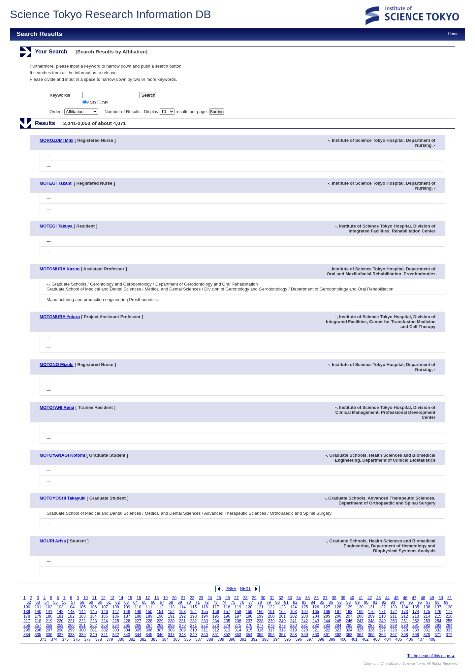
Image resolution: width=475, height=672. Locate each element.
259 (60, 625)
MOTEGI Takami (56, 183)
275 (238, 625)
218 (38, 621)
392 (254, 639)
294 (449, 625)
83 (304, 602)
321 (315, 630)
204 (315, 616)
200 (271, 616)
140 (38, 611)
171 (382, 611)
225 (115, 621)
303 (115, 630)
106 (93, 607)
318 (282, 630)
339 (82, 634)
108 (115, 607)
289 (393, 625)
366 (382, 634)
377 (87, 639)
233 (204, 621)
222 (82, 621)
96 (419, 602)
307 (160, 630)
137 (437, 607)
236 (238, 621)
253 (427, 621)
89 (357, 602)
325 (360, 630)
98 (437, 602)
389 (220, 639)
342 (115, 634)
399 (332, 639)
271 (193, 625)
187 (126, 616)
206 (337, 616)
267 (149, 625)
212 (404, 616)
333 (449, 630)
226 (126, 621)
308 (171, 630)
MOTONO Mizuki (57, 364)
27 (236, 598)
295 (26, 630)
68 (171, 602)
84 (313, 602)
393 (265, 639)
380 (120, 639)
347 (171, 634)
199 (260, 616)
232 (193, 621)
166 (327, 611)
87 (339, 602)
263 (104, 625)
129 (349, 607)
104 (71, 607)
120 (249, 607)
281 (304, 625)
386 (187, 639)
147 (115, 611)
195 (215, 616)
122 (271, 607)
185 (104, 616)
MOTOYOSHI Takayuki (62, 498)
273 (215, 625)
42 (369, 598)
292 (427, 625)
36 (316, 598)
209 (371, 616)
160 (260, 611)
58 (82, 602)
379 (109, 639)
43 (378, 598)
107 (104, 607)
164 (304, 611)
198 (249, 616)
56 (64, 602)
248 (371, 621)
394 (276, 639)
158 (238, 611)
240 (282, 621)
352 (226, 634)
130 (360, 607)
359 (304, 634)
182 (71, 616)
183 (82, 616)
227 (138, 621)
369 (415, 634)
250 (393, 621)
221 (71, 621)
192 (182, 616)
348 (182, 634)
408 (431, 639)
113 (171, 607)
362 (337, 634)
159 (249, 611)
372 (449, 634)
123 (282, 607)
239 (271, 621)
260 (71, 625)
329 (404, 630)
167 (337, 611)
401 (354, 639)
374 (54, 639)
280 (293, 625)
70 (188, 602)
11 (94, 598)
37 (325, 598)
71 (197, 602)
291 (415, 625)
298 (60, 630)
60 (100, 602)
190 (160, 616)
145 (93, 611)
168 (349, 611)
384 (165, 639)
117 (215, 607)
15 (130, 598)
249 (382, 621)
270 (182, 625)
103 (60, 607)
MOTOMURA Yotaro (60, 316)
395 (287, 639)
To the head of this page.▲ (431, 656)
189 (149, 616)
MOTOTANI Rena (57, 407)
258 (49, 625)
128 (337, 607)
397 (309, 639)
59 (91, 602)
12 (103, 598)
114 (182, 607)
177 (449, 611)
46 (405, 598)
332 (437, 630)
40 (352, 598)
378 (98, 639)
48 (423, 598)
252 (415, 621)
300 (82, 630)
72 (206, 602)
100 (26, 607)
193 (193, 616)
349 (193, 634)
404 (387, 639)
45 (396, 598)
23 (201, 598)
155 (204, 611)
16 (139, 598)
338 (71, 634)
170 (371, 611)
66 (153, 602)
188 (138, 616)
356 (271, 634)
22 (192, 598)
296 (38, 630)
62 (117, 602)
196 (226, 616)
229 (160, 621)
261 (82, 625)
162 (282, 611)
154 (193, 611)
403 (376, 639)
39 (343, 598)
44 (387, 598)
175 (427, 611)
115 (193, 607)
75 (233, 602)
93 (393, 602)
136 (427, 607)
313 (226, 630)
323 (337, 630)
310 (193, 630)
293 (437, 625)
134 (404, 607)
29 (254, 598)
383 (154, 639)
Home (453, 34)
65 (144, 602)
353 (238, 634)
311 (204, 630)
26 (227, 598)
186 (115, 616)
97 (428, 602)
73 (215, 602)
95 (410, 602)
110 (138, 607)
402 (365, 639)
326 (371, 630)
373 (43, 639)
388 (209, 639)
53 (37, 602)
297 (49, 630)
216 (449, 616)
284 (337, 625)
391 (243, 639)
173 (404, 611)
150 (149, 611)
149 (138, 611)
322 (327, 630)
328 (393, 630)
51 (449, 598)
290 (404, 625)
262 (93, 625)
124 (293, 607)
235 (226, 621)
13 (112, 598)
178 (26, 616)
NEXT (245, 588)
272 (204, 625)
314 (238, 630)
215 (437, 616)
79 (268, 602)
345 (149, 634)
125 (304, 607)
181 (60, 616)
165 (315, 611)
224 (104, 621)
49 (431, 598)
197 (238, 616)
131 (371, 607)
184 (93, 616)
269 (171, 625)
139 (26, 611)
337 (60, 634)
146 (104, 611)
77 (251, 602)
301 (93, 630)
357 (282, 634)
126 (315, 607)
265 (126, 625)
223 (93, 621)
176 (437, 611)
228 (149, 621)
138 (449, 607)
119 (238, 607)
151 (160, 611)
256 (26, 625)
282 (315, 625)
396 (298, 639)
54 (46, 602)
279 (282, 625)
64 (135, 602)
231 (182, 621)
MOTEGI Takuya (56, 226)
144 (82, 611)
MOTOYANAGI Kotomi (62, 455)
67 (162, 602)
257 (38, 625)
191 (171, 616)
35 (307, 598)
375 (65, 639)
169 (360, 611)
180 (49, 616)
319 (293, 630)
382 (143, 639)
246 (349, 621)
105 (82, 607)
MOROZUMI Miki (56, 140)
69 (179, 602)
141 (49, 611)
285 (349, 625)
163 (293, 611)
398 (321, 639)
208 (360, 616)
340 (93, 634)
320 (304, 630)
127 (327, 607)
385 (176, 639)
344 (138, 634)
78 (260, 602)
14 (121, 598)
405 (398, 639)
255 (449, 621)
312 (215, 630)
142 (60, 611)
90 (366, 602)
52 (29, 602)
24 (209, 598)
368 (404, 634)
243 (315, 621)
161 (271, 611)
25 (218, 598)
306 (149, 630)
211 (393, 616)
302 (104, 630)
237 (249, 621)
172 (393, 611)
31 (272, 598)
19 (165, 598)
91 (375, 602)
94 (401, 602)
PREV (231, 588)
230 (171, 621)
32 (281, 598)
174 (415, 611)
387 (198, 639)
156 (215, 611)
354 (249, 634)
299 (71, 630)
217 (26, 621)
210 (382, 616)
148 (126, 611)
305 (138, 630)
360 (315, 634)
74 (224, 602)
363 (349, 634)
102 (49, 607)
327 (382, 630)
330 (415, 630)
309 (182, 630)
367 (393, 634)
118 (226, 607)
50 (440, 598)
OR (102, 102)
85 (322, 602)
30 (263, 598)
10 (85, 598)
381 (132, 639)
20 (174, 598)
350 (204, 634)
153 (182, 611)
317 (271, 630)
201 (282, 616)
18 (156, 598)
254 (437, 621)
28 (245, 598)
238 (260, 621)
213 (415, 616)
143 (71, 611)
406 (409, 639)
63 (126, 602)
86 (331, 602)
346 (160, 634)
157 (226, 611)
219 (49, 621)
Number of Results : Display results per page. (157, 111)
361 (327, 634)
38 (334, 598)
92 (384, 602)
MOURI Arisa (53, 540)
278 (271, 625)
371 (437, 634)
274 (226, 625)
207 (349, 616)
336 (49, 634)
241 (293, 621)
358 (293, 634)
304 (126, 630)
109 (126, 607)
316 (260, 630)
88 (348, 602)
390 (232, 639)
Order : (74, 111)
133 (393, 607)
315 (249, 630)
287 (371, 625)
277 (260, 625)
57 (73, 602)
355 (260, 634)
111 (149, 607)
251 (404, 621)
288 (382, 625)
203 (304, 616)
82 (295, 602)
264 (115, 625)
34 (299, 598)
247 (360, 621)
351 (215, 634)
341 (104, 634)
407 (421, 639)
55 (55, 602)
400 (343, 639)
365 (371, 634)
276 (249, 625)
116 (204, 607)
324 (349, 630)
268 (160, 625)
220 (60, 621)
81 (286, 602)
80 (277, 602)
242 (304, 621)
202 (293, 616)
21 (183, 598)
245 (337, 621)
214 (427, 616)
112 (160, 607)
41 (361, 598)
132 (382, 607)
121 (260, 607)
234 (215, 621)
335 (38, 634)
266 (138, 625)
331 (427, 630)
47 (414, 598)
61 (109, 602)
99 (446, 602)
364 (360, 634)
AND (89, 102)
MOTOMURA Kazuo (59, 268)
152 (171, 611)
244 (327, 621)
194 (204, 616)
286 (360, 625)
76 (242, 602)
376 (76, 639)
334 (26, 634)
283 (327, 625)
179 (38, 616)
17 (147, 598)
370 (427, 634)
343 (126, 634)
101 (38, 607)
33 (290, 598)
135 (415, 607)
